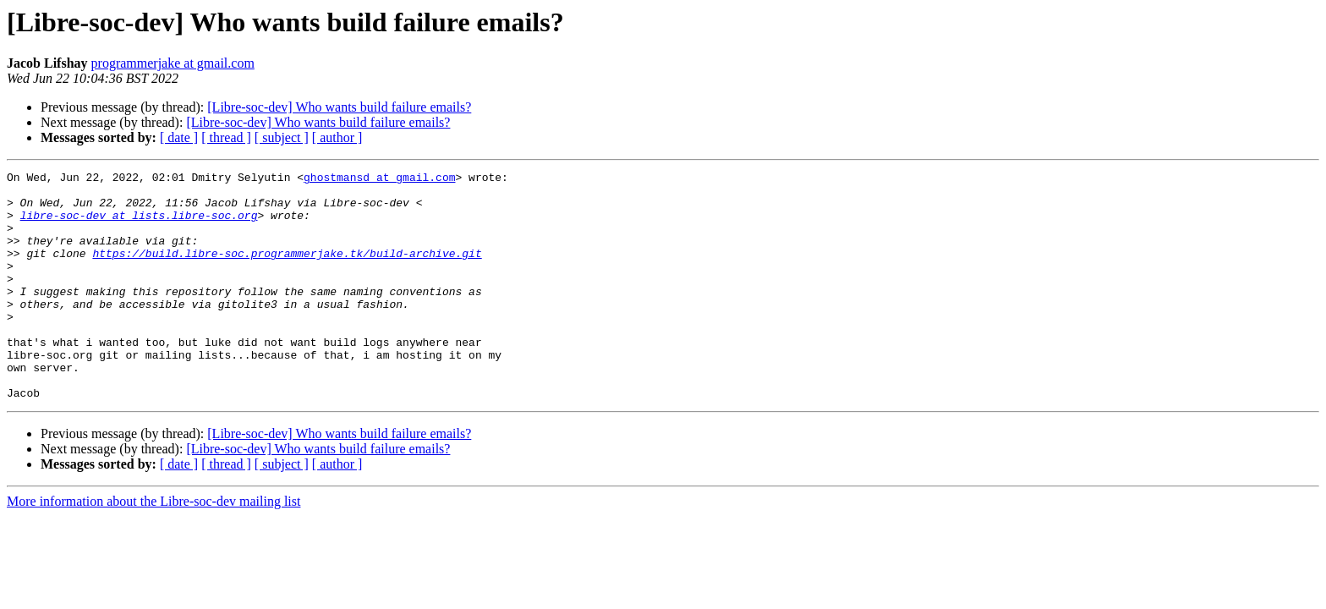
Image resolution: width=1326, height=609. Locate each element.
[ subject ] (282, 137)
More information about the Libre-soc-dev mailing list (153, 547)
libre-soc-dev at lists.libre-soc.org (139, 225)
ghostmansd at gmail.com (379, 179)
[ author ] (337, 137)
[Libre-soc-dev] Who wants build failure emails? (339, 107)
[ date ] (179, 137)
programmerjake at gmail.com (173, 63)
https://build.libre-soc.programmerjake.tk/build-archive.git (286, 270)
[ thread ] (226, 137)
